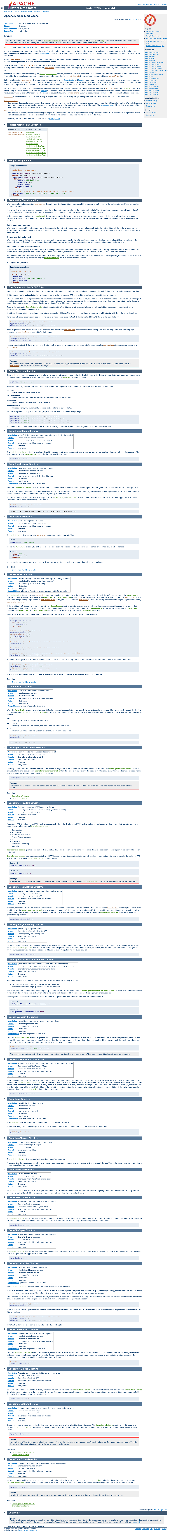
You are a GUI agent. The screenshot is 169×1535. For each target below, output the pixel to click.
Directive (33, 431)
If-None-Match (45, 53)
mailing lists (136, 1522)
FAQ (151, 4)
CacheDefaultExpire (152, 52)
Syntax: (11, 438)
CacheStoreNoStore (152, 92)
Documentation (26, 11)
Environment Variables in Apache (24, 570)
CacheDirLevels (33, 135)
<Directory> (59, 498)
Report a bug (150, 106)
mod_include (74, 76)
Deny (102, 41)
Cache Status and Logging (155, 46)
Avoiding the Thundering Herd (156, 38)
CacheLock (127, 88)
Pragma (81, 80)
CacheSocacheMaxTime (35, 146)
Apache (6, 11)
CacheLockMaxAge (152, 78)
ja (137, 19)
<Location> (72, 498)
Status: (7, 26)
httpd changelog (151, 101)
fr (134, 19)
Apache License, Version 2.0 (27, 1531)
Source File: (9, 31)
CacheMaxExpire (151, 82)
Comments (150, 115)
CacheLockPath (150, 80)
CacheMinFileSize (34, 139)
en (130, 19)
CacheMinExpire (151, 84)
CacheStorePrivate (151, 94)
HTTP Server (15, 11)
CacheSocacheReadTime (36, 155)
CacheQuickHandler (52, 41)
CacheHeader (150, 60)
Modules (138, 4)
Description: (9, 23)
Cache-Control (69, 80)
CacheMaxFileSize (34, 141)
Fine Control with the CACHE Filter (26, 287)
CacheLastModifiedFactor (154, 74)
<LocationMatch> (63, 598)
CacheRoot (30, 132)
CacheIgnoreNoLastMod (153, 66)
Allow (94, 41)
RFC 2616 (28, 47)
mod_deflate (113, 76)
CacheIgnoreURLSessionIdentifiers (26, 959)
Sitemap (164, 4)
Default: (11, 440)
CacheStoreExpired (152, 90)
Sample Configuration (153, 36)
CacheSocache (32, 144)
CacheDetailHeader (152, 54)
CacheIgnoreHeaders (152, 64)
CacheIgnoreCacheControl (154, 62)
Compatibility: (13, 483)
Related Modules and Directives (25, 125)
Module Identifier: (11, 28)
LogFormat (66, 377)
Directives (145, 4)
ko (140, 19)
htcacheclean (107, 105)
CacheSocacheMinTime (35, 148)
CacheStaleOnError (152, 88)
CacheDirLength (33, 137)
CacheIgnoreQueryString (153, 68)
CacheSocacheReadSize (36, 153)
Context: (11, 443)
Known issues (151, 103)
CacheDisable (150, 56)
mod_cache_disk (11, 101)
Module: (11, 448)
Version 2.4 (37, 11)
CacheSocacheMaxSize (35, 151)
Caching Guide (54, 119)
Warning (44, 91)
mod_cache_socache (12, 111)
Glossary (157, 4)
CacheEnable (150, 58)
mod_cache (8, 47)
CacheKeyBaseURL (152, 72)
